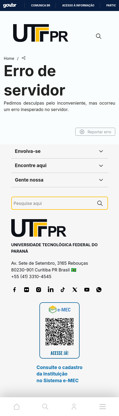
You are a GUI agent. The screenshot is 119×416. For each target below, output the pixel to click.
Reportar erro (95, 131)
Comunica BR (40, 5)
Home (9, 58)
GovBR (9, 5)
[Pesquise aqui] (53, 203)
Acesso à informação (78, 5)
